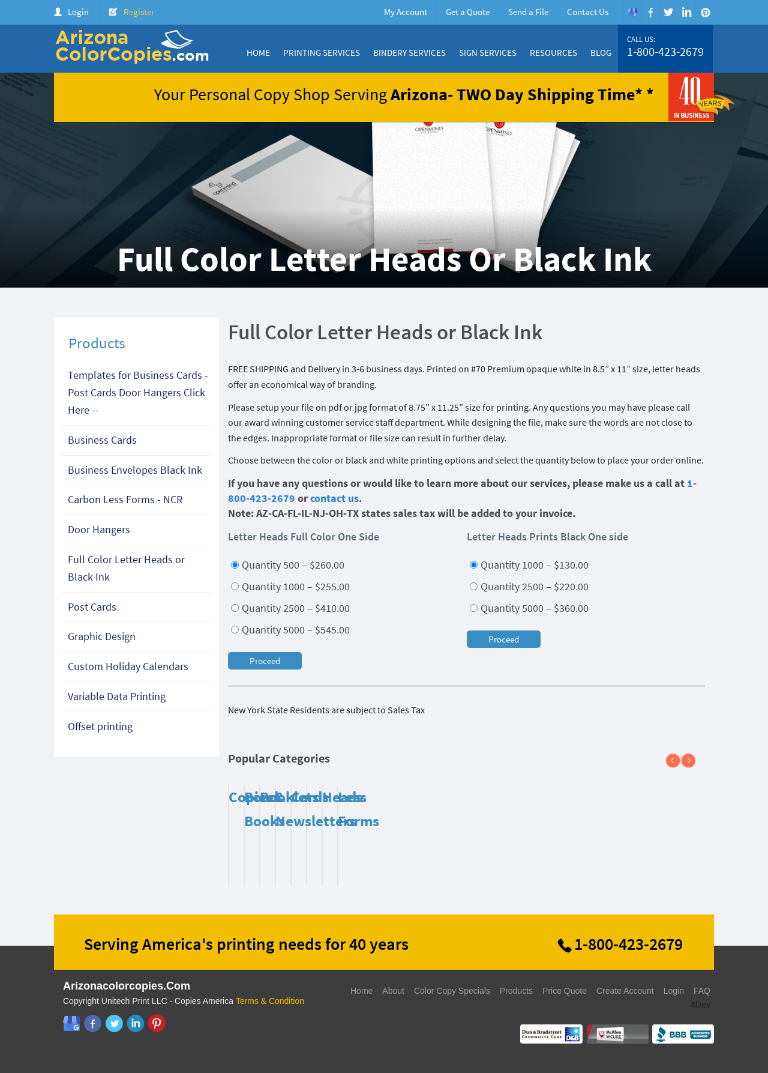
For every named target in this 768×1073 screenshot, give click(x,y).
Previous (678, 761)
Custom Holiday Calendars (128, 666)
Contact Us (587, 11)
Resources (553, 52)
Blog (600, 52)
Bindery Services (409, 52)
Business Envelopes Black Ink (135, 470)
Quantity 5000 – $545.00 (290, 629)
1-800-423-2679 (665, 52)
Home (258, 52)
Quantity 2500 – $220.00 (529, 586)
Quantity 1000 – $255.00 (290, 586)
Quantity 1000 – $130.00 (529, 565)
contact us (334, 498)
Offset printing (100, 726)
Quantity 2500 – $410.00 (290, 608)
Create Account (625, 991)
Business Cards (102, 440)
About (393, 991)
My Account (405, 11)
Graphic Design (102, 636)
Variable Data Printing (117, 696)
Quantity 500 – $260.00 (287, 565)
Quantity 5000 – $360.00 (529, 608)
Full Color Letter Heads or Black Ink (126, 568)
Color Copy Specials (452, 991)
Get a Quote (468, 11)
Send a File (528, 11)
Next (693, 761)
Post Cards (92, 607)
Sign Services (488, 52)
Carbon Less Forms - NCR (125, 499)
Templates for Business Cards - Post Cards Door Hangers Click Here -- (138, 392)
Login (78, 11)
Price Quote (564, 991)
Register (139, 11)
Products (516, 991)
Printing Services (321, 52)
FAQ (702, 991)
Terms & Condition (270, 1001)
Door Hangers (99, 529)
